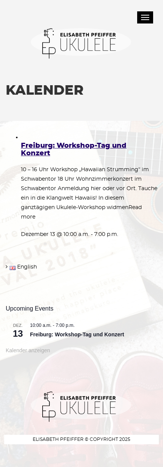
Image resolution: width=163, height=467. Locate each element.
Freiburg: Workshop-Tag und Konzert (77, 334)
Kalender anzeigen (28, 350)
